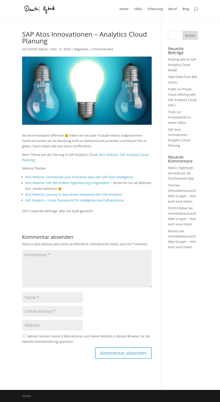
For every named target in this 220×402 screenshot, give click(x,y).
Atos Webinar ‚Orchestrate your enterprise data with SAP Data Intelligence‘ (79, 177)
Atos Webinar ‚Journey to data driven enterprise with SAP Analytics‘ (73, 194)
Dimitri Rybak (38, 49)
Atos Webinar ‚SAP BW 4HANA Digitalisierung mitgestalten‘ (67, 183)
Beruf (172, 9)
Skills (138, 9)
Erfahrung (155, 9)
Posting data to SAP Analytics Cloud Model (182, 64)
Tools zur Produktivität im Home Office (179, 117)
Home (124, 9)
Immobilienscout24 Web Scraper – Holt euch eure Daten (182, 195)
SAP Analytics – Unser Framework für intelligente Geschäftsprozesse (74, 200)
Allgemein (81, 49)
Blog (185, 9)
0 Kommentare (102, 49)
